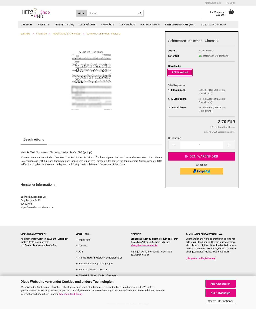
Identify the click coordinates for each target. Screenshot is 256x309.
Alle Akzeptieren (220, 283)
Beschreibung (33, 139)
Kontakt (82, 245)
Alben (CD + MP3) (64, 24)
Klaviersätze (127, 24)
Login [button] (231, 3)
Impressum (84, 240)
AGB (80, 251)
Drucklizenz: (174, 138)
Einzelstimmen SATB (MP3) (180, 24)
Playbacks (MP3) (150, 24)
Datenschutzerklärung (70, 294)
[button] (213, 3)
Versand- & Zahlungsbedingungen (95, 263)
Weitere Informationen (221, 301)
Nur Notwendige (220, 292)
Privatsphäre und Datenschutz (93, 269)
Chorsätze (107, 24)
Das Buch (26, 24)
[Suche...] (81, 13)
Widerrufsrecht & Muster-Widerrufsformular (100, 257)
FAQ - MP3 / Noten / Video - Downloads (98, 275)
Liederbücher (87, 24)
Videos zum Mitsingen (213, 24)
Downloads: (174, 66)
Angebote (43, 24)
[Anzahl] (202, 145)
